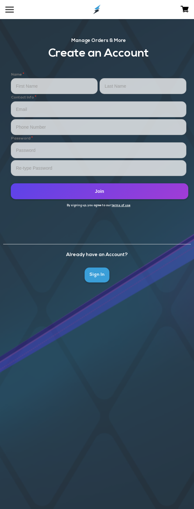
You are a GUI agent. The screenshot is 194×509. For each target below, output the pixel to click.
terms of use (121, 205)
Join (99, 191)
